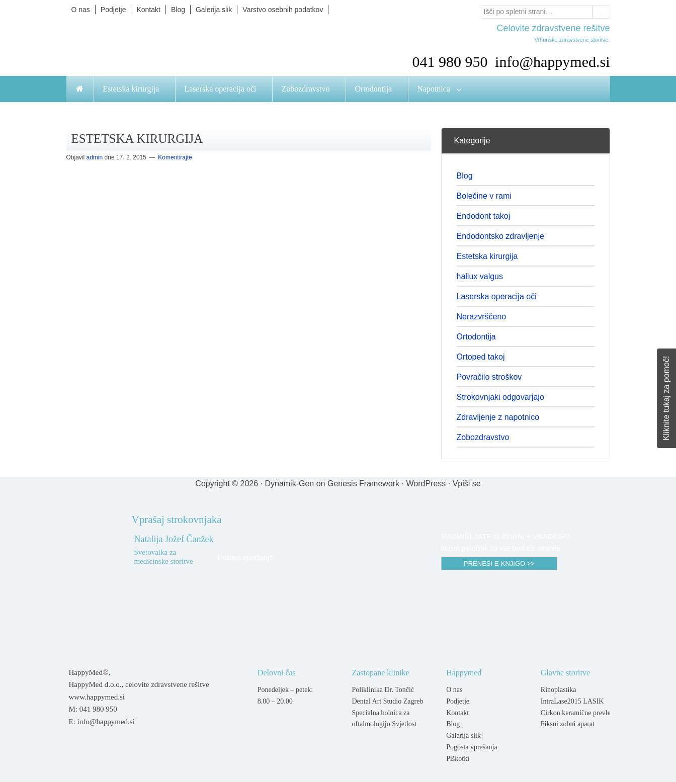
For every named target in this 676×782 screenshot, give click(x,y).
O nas (454, 689)
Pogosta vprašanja (471, 747)
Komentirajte (175, 157)
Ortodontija (476, 336)
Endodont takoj (484, 216)
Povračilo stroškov (489, 377)
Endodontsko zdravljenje (500, 236)
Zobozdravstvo (483, 437)
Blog (465, 175)
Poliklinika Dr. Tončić (383, 689)
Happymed (167, 46)
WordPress (426, 483)
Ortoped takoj (481, 357)
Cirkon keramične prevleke (579, 713)
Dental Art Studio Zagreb (387, 701)
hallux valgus (480, 276)
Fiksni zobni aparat (568, 724)
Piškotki (457, 758)
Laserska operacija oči (497, 296)
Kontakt (457, 713)
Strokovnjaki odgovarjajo (500, 397)
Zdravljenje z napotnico (498, 417)
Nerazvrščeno (481, 316)
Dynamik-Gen (289, 483)
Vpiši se (467, 483)
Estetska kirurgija (487, 256)
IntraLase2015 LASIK (572, 701)
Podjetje (457, 701)
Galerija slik (463, 735)
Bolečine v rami (484, 196)
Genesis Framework (363, 483)
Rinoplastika (558, 689)
